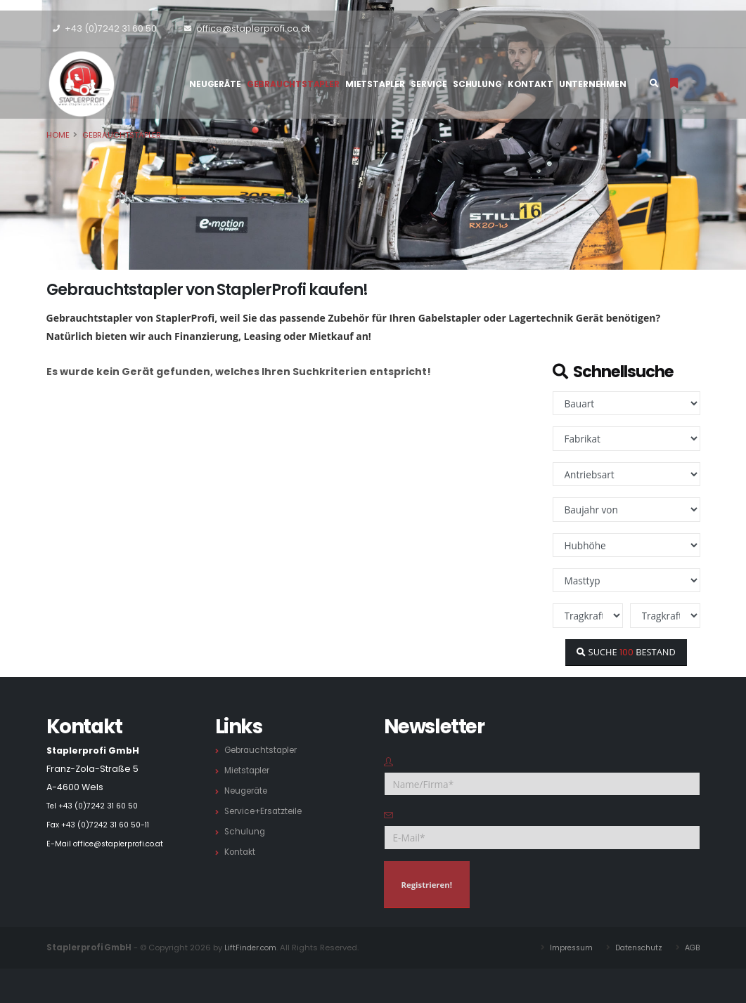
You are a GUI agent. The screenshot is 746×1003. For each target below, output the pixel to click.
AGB (692, 947)
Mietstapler (375, 84)
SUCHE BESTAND (626, 651)
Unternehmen (592, 84)
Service (429, 84)
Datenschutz (635, 947)
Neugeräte (214, 84)
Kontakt (530, 84)
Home (58, 134)
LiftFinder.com (252, 947)
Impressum (563, 947)
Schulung (477, 84)
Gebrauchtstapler (293, 84)
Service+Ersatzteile (267, 811)
